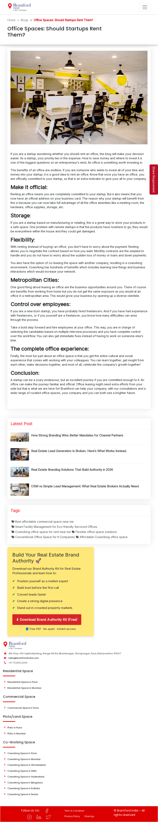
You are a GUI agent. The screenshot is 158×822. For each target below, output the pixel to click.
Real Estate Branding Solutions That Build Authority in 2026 (72, 470)
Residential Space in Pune (22, 682)
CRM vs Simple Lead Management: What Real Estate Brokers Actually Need (85, 486)
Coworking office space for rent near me (41, 532)
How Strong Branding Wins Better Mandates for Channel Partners (77, 435)
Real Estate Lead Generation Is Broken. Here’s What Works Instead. (79, 451)
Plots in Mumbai (16, 733)
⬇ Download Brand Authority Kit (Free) (46, 620)
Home (11, 20)
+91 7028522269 (17, 662)
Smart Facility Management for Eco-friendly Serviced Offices (54, 526)
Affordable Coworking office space (102, 537)
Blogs (24, 20)
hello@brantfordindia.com (23, 658)
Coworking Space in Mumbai (24, 759)
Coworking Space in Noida (22, 794)
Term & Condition (74, 810)
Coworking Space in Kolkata (23, 788)
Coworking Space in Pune (22, 753)
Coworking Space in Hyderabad (25, 776)
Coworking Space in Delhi (22, 771)
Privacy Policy (72, 816)
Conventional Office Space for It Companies (43, 537)
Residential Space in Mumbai (24, 688)
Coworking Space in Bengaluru (25, 782)
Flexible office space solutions (94, 532)
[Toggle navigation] (145, 7)
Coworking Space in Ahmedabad (26, 765)
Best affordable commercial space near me (43, 521)
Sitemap (89, 816)
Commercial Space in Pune (23, 707)
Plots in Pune (14, 727)
